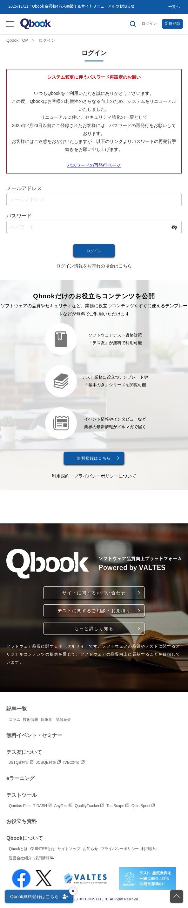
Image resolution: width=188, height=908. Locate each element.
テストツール (21, 795)
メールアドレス (24, 188)
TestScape (117, 806)
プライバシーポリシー (96, 476)
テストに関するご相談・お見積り (94, 610)
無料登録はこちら (94, 458)
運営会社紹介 (20, 858)
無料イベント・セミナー (34, 735)
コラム (14, 719)
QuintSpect (143, 806)
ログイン (149, 23)
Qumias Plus (19, 806)
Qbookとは (18, 849)
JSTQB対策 (21, 762)
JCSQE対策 (48, 762)
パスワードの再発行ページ (94, 165)
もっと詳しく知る (93, 628)
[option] (88, 7)
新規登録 (172, 23)
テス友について (24, 752)
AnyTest (63, 806)
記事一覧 (16, 709)
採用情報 (44, 858)
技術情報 (30, 719)
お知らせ (90, 849)
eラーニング (20, 778)
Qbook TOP (17, 40)
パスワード (19, 215)
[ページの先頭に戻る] (176, 896)
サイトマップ (68, 849)
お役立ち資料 (21, 821)
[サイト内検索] (132, 24)
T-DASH (42, 806)
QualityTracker (89, 806)
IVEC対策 (73, 762)
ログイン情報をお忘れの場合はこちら (94, 265)
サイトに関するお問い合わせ (94, 592)
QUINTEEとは (42, 849)
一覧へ (174, 6)
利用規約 (61, 476)
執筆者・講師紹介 (56, 719)
